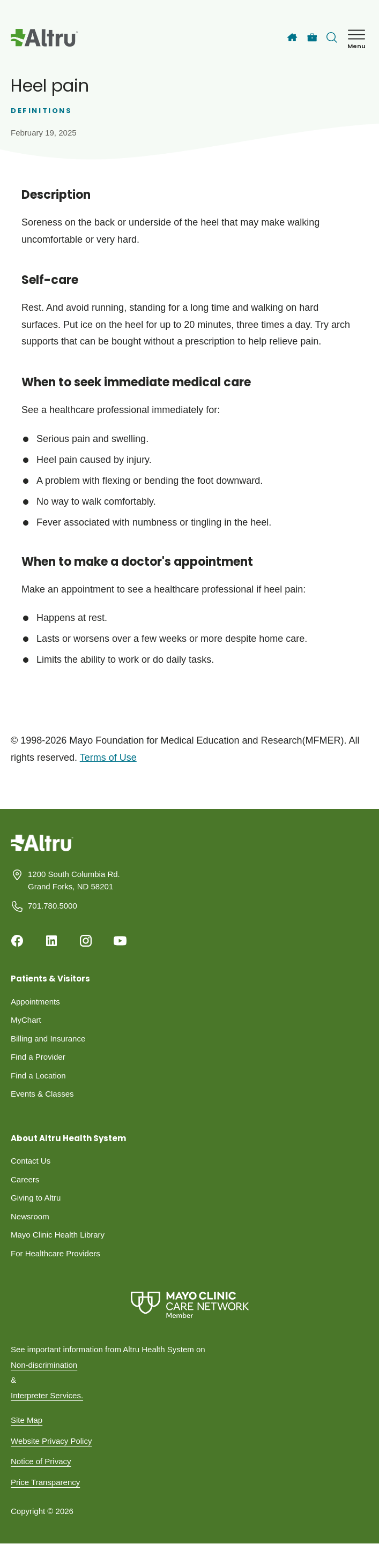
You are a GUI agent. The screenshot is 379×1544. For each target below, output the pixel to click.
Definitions (41, 110)
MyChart (26, 1019)
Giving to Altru (36, 1197)
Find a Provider (38, 1056)
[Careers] (312, 38)
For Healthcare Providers (55, 1253)
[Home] (292, 37)
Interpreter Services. (47, 1395)
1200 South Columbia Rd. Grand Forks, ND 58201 (74, 880)
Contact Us (30, 1160)
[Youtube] (120, 940)
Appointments (35, 1001)
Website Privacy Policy (51, 1440)
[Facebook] (17, 940)
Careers (25, 1179)
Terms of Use (108, 757)
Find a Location (38, 1075)
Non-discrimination (44, 1364)
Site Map (26, 1420)
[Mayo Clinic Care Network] (189, 1305)
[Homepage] (42, 851)
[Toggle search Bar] (331, 37)
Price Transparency (45, 1482)
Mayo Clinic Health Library (58, 1234)
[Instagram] (85, 940)
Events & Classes (42, 1093)
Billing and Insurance (48, 1038)
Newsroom (30, 1216)
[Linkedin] (51, 940)
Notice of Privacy (41, 1461)
